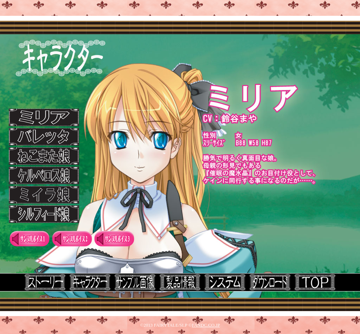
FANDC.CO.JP (206, 325)
